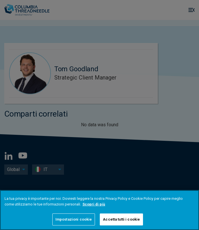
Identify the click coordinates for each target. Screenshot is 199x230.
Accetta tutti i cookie (121, 219)
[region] (99, 210)
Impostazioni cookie (73, 219)
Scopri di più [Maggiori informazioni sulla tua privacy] (93, 204)
